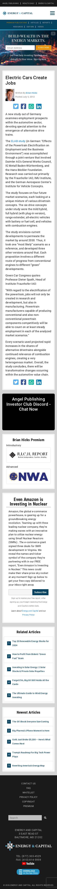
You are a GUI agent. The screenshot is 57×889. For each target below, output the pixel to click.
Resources (18, 27)
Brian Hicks (31, 93)
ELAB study (18, 141)
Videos (41, 27)
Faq (28, 788)
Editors (30, 27)
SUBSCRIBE (43, 47)
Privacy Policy (28, 615)
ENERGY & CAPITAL (46, 3)
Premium (28, 806)
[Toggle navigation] (52, 13)
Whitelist (28, 792)
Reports (46, 23)
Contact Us (28, 783)
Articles (35, 23)
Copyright (28, 801)
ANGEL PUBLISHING (10, 3)
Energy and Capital (30, 611)
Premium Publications (17, 23)
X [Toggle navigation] (53, 33)
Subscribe (40, 592)
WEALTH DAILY (28, 3)
